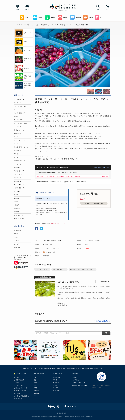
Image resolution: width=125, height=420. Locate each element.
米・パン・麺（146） (20, 99)
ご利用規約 (75, 380)
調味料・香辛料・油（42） (21, 147)
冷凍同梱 (75, 17)
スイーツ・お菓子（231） (21, 123)
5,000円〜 (17, 237)
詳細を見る (105, 176)
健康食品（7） (18, 150)
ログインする (18, 377)
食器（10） (17, 167)
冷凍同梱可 (37, 393)
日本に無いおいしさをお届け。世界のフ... (82, 269)
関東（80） (17, 191)
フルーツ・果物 (25, 25)
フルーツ (25, 17)
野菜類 (50, 17)
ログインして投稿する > (103, 321)
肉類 (35, 385)
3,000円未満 (17, 230)
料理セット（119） (19, 130)
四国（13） (17, 211)
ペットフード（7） (19, 184)
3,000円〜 (17, 234)
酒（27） (16, 143)
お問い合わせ (18, 398)
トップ (16, 25)
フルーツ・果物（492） (20, 106)
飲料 (35, 396)
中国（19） (17, 208)
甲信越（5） (17, 194)
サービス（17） (18, 164)
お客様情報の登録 (19, 380)
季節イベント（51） (19, 218)
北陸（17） (17, 205)
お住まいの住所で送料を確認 (101, 167)
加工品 (88, 17)
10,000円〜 (17, 244)
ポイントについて (19, 393)
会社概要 (75, 377)
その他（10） (17, 133)
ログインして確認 (50, 252)
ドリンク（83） (18, 126)
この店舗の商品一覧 (104, 281)
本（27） (16, 157)
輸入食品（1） (18, 181)
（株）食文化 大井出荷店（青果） (52, 240)
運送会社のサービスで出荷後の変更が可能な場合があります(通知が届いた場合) (59, 176)
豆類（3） (17, 116)
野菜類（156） (18, 102)
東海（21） (17, 198)
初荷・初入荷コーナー (59, 269)
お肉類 (62, 17)
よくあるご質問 (18, 385)
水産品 (37, 17)
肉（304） (17, 109)
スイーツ (100, 17)
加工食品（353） (18, 120)
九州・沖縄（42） (19, 215)
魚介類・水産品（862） (20, 113)
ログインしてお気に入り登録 (93, 203)
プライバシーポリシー (78, 382)
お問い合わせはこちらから (58, 223)
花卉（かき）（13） (19, 171)
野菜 (35, 380)
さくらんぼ (35, 25)
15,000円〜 (17, 247)
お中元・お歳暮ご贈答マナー (22, 396)
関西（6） (17, 201)
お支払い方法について (20, 388)
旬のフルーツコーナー (42, 269)
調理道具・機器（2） (19, 160)
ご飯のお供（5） (18, 174)
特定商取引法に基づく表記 (80, 385)
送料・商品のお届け (20, 390)
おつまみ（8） (18, 177)
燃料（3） (17, 154)
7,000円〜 (17, 240)
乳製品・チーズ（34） (20, 140)
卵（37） (16, 137)
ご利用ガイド (18, 382)
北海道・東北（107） (20, 188)
